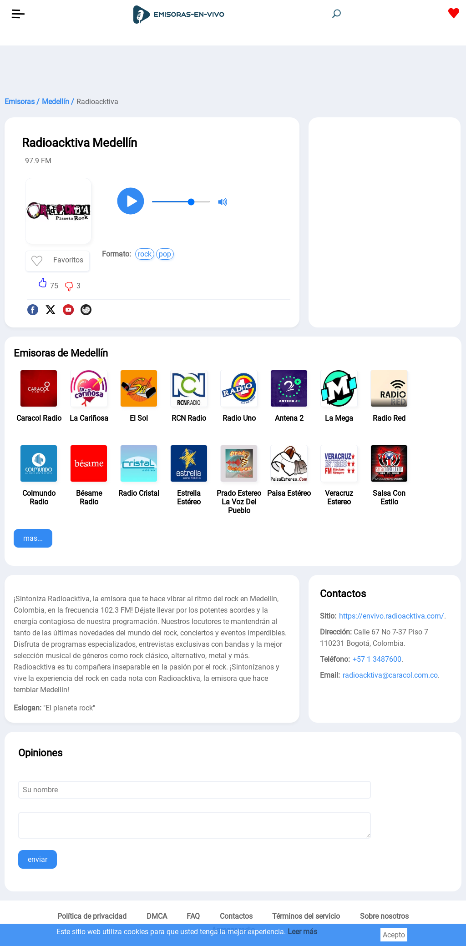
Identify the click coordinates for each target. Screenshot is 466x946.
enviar (37, 859)
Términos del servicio (306, 916)
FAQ (193, 916)
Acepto (394, 935)
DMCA (157, 916)
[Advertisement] (233, 68)
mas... (33, 538)
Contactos (236, 916)
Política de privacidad (92, 916)
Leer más (302, 931)
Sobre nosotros (384, 916)
